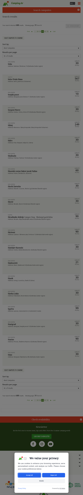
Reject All (53, 475)
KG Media (62, 488)
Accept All (29, 475)
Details (41, 481)
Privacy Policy (22, 488)
